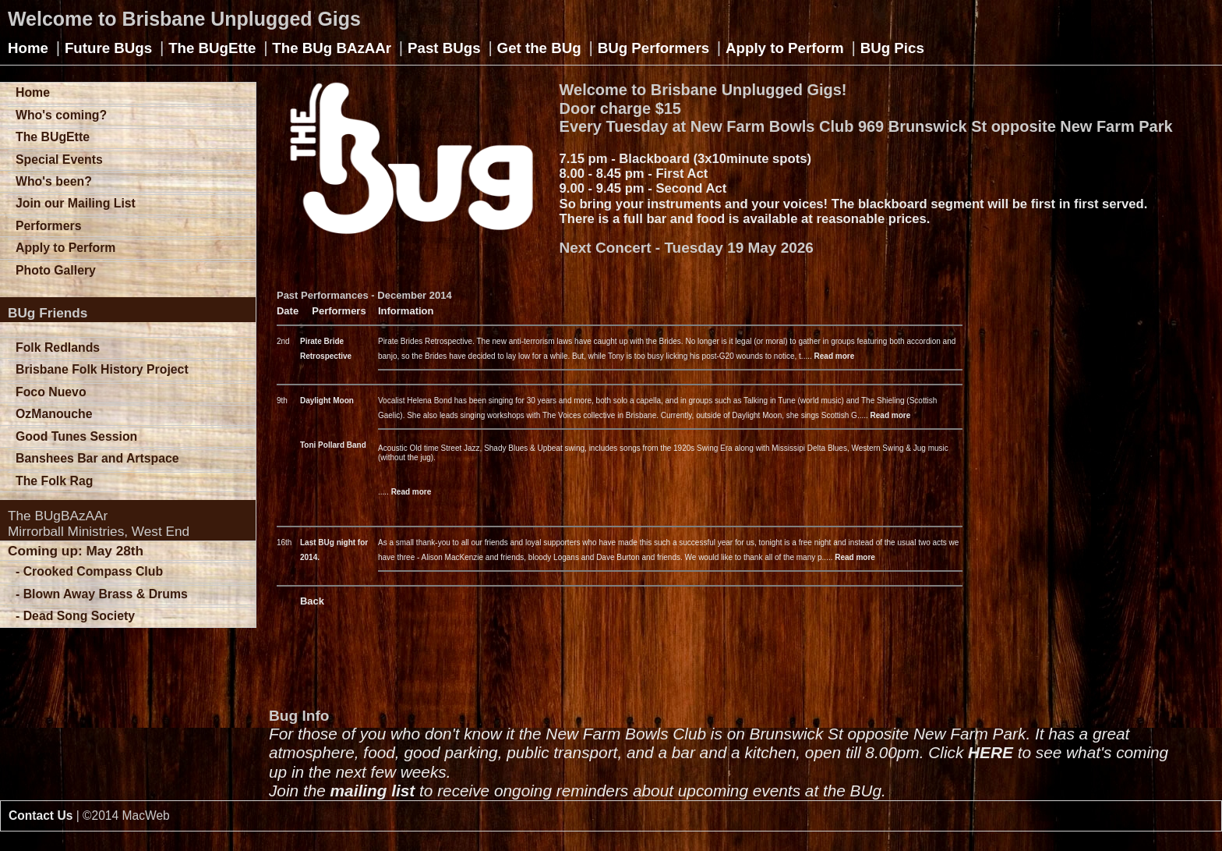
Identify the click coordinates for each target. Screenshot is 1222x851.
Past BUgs (444, 48)
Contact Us (40, 815)
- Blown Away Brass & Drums (102, 594)
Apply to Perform (785, 48)
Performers (48, 225)
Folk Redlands (58, 347)
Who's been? (54, 181)
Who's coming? (61, 115)
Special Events (59, 159)
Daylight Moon (327, 400)
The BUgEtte (212, 48)
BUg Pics (892, 48)
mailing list (372, 791)
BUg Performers (653, 48)
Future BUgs (108, 48)
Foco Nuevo (51, 392)
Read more (834, 356)
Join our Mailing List (76, 203)
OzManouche (54, 413)
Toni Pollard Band (333, 445)
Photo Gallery (56, 270)
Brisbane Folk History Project (102, 369)
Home (28, 48)
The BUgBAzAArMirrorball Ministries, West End (98, 523)
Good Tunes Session (76, 436)
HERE (990, 752)
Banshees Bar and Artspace (97, 458)
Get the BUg (539, 48)
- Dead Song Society (75, 615)
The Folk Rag (54, 481)
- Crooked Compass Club (89, 571)
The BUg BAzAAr (331, 48)
